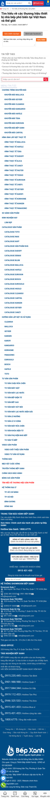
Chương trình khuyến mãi (14, 90)
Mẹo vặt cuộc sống (11, 464)
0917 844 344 (8, 616)
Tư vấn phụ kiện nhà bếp (15, 435)
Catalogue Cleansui (13, 293)
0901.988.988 (24, 594)
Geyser (7, 331)
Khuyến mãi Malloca (14, 95)
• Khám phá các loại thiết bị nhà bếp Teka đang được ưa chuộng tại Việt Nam (23, 59)
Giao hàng (7, 733)
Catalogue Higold (12, 289)
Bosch (7, 364)
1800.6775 (9, 719)
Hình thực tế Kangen (14, 204)
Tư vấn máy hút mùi (13, 407)
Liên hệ (38, 736)
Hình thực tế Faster (13, 170)
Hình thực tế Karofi (13, 194)
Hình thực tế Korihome (15, 199)
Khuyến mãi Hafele (13, 114)
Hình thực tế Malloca (14, 142)
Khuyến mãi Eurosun (14, 123)
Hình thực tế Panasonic (15, 208)
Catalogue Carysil (13, 298)
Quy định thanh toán (38, 733)
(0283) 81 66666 (9, 606)
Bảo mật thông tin (20, 733)
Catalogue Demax (12, 256)
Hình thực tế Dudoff (14, 156)
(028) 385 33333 (9, 594)
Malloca (8, 327)
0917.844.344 (11, 688)
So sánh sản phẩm (10, 213)
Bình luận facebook (33, 34)
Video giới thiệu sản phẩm (16, 450)
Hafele (7, 369)
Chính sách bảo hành (12, 473)
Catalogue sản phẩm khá (16, 246)
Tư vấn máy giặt (12, 388)
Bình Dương (9, 502)
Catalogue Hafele (12, 270)
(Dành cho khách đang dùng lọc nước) (25, 549)
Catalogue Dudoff (13, 251)
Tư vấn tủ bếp (10, 440)
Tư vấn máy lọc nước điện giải (18, 412)
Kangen (8, 336)
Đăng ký (40, 579)
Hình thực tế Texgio (13, 175)
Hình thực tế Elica (13, 161)
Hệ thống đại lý (9, 487)
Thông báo (7, 459)
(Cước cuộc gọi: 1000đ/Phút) (25, 558)
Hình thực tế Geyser (14, 189)
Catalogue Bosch (12, 279)
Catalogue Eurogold (14, 284)
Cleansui (8, 322)
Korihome (9, 350)
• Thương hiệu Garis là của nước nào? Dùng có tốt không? (24, 73)
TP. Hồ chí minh (11, 492)
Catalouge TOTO (11, 232)
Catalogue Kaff (11, 241)
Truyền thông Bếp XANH (13, 468)
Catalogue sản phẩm (12, 227)
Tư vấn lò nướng (12, 416)
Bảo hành (32, 729)
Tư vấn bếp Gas (11, 402)
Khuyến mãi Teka (12, 118)
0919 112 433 (8, 626)
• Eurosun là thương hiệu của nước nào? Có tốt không (22, 67)
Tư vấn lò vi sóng (12, 421)
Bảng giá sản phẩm (11, 478)
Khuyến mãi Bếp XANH (14, 128)
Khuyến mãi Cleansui (14, 104)
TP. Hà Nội (8, 497)
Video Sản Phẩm (9, 445)
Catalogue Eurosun (13, 275)
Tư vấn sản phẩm (10, 379)
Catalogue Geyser (13, 308)
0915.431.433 (11, 706)
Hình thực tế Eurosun (14, 180)
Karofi (7, 341)
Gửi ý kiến (41, 40)
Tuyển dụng (28, 736)
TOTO (6, 374)
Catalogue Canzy (12, 312)
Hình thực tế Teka (12, 151)
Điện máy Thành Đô (29, 787)
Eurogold (9, 360)
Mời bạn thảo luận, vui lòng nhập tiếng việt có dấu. (19, 42)
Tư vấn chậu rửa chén (14, 383)
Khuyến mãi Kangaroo (14, 109)
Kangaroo (9, 345)
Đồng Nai (8, 506)
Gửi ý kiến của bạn (11, 34)
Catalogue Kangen (13, 303)
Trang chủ (4, 9)
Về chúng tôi (21, 729)
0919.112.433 (11, 694)
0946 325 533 (8, 636)
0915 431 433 (25, 570)
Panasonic (9, 355)
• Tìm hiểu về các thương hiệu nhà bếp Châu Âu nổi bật (23, 63)
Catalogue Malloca (13, 265)
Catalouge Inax (11, 237)
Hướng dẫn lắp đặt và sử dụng (16, 317)
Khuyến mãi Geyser (13, 99)
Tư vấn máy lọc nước (14, 393)
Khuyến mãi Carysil (13, 133)
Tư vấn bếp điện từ (13, 398)
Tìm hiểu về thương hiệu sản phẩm (23, 9)
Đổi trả (41, 729)
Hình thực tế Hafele (13, 147)
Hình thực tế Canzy (13, 166)
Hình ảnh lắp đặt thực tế (14, 137)
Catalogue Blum (12, 260)
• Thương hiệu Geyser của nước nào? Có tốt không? (21, 70)
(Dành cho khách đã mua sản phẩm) (25, 540)
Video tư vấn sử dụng (14, 454)
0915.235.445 (11, 675)
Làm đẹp (8, 222)
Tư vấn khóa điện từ (13, 431)
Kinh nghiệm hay (9, 218)
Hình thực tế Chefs (13, 185)
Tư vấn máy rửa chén (14, 426)
